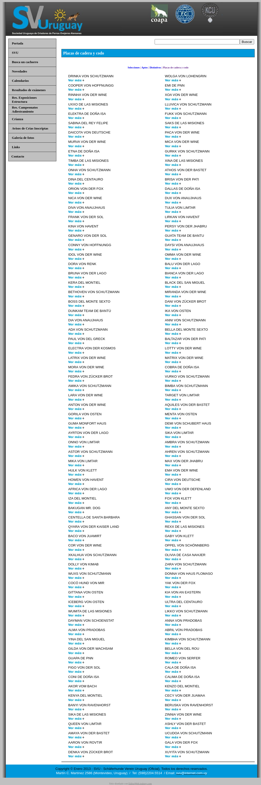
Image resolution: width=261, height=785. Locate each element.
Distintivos (155, 67)
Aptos (144, 67)
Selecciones (134, 67)
